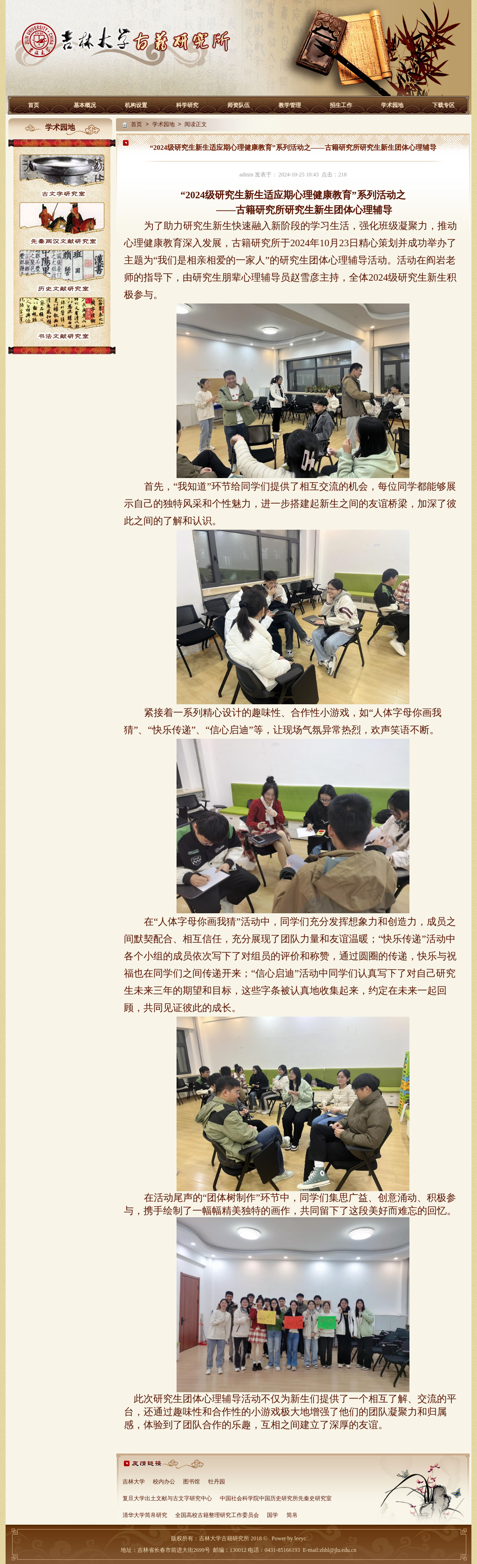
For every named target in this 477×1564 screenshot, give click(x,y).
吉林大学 (134, 1482)
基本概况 (85, 105)
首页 (33, 105)
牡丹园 (216, 1482)
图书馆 (191, 1482)
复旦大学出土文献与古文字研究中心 (167, 1499)
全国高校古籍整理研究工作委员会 (217, 1515)
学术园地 (392, 105)
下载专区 (443, 105)
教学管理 (290, 105)
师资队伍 (238, 105)
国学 (272, 1515)
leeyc (300, 1538)
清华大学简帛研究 (145, 1515)
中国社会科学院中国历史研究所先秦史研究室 (276, 1499)
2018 (255, 1538)
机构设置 (136, 105)
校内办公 (164, 1482)
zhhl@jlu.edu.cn (338, 1550)
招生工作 (341, 105)
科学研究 (187, 105)
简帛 (292, 1515)
